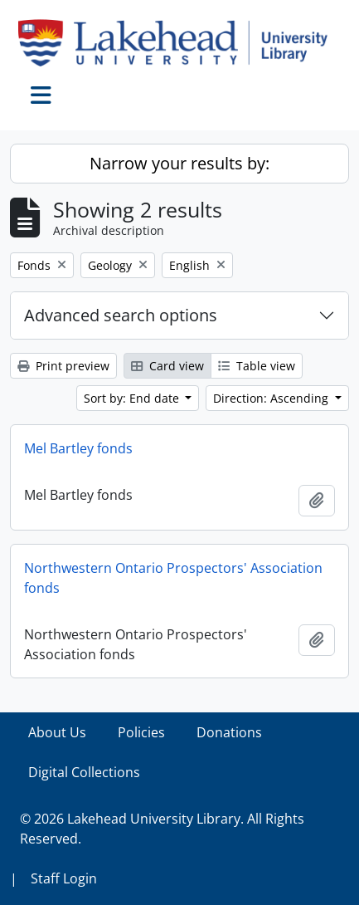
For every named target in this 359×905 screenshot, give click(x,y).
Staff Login (64, 878)
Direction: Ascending (272, 398)
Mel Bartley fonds (78, 448)
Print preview (63, 366)
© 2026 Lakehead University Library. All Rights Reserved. (162, 829)
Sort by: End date (133, 398)
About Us (57, 732)
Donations (229, 732)
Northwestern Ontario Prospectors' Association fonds (173, 578)
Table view (256, 366)
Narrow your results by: (179, 163)
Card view (167, 366)
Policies (141, 732)
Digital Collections (84, 772)
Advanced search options (120, 315)
